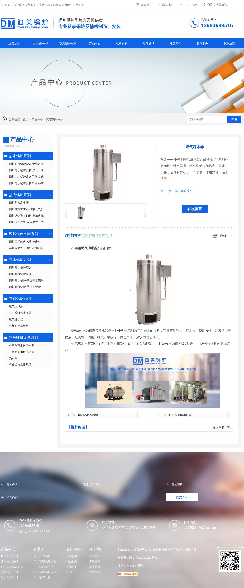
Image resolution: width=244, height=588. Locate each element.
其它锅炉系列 (54, 119)
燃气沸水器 (16, 319)
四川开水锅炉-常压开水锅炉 (26, 280)
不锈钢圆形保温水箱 (21, 351)
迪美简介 (175, 43)
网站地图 (167, 4)
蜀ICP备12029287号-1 (143, 557)
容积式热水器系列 (23, 234)
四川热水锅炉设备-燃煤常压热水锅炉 (31, 163)
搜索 (234, 119)
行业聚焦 (72, 561)
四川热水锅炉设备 (45, 572)
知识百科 (72, 566)
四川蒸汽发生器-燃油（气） (26, 209)
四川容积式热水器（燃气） (26, 241)
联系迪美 (229, 43)
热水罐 (13, 358)
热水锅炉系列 (41, 43)
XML (196, 4)
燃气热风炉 (16, 306)
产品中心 (94, 43)
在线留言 (146, 4)
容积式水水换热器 (20, 364)
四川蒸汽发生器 (19, 202)
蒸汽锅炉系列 (67, 43)
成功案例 (121, 43)
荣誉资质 (94, 572)
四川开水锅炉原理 (20, 274)
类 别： (167, 190)
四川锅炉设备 (42, 577)
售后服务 (202, 43)
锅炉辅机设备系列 (23, 338)
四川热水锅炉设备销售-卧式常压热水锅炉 (31, 183)
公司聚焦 (72, 556)
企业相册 (94, 566)
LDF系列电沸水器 (20, 312)
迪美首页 (14, 43)
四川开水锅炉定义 (20, 267)
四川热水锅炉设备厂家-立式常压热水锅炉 (31, 176)
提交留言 (181, 497)
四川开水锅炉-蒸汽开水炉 (25, 287)
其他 (69, 572)
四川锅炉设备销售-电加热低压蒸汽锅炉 (31, 215)
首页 (26, 119)
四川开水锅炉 (42, 556)
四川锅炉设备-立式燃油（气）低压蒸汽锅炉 (31, 222)
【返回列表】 (218, 427)
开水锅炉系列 (20, 260)
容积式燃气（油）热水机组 (26, 248)
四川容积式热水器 (45, 561)
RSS (186, 4)
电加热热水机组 (19, 325)
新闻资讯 (148, 43)
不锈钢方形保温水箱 (21, 345)
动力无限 (137, 565)
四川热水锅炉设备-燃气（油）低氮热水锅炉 (31, 170)
